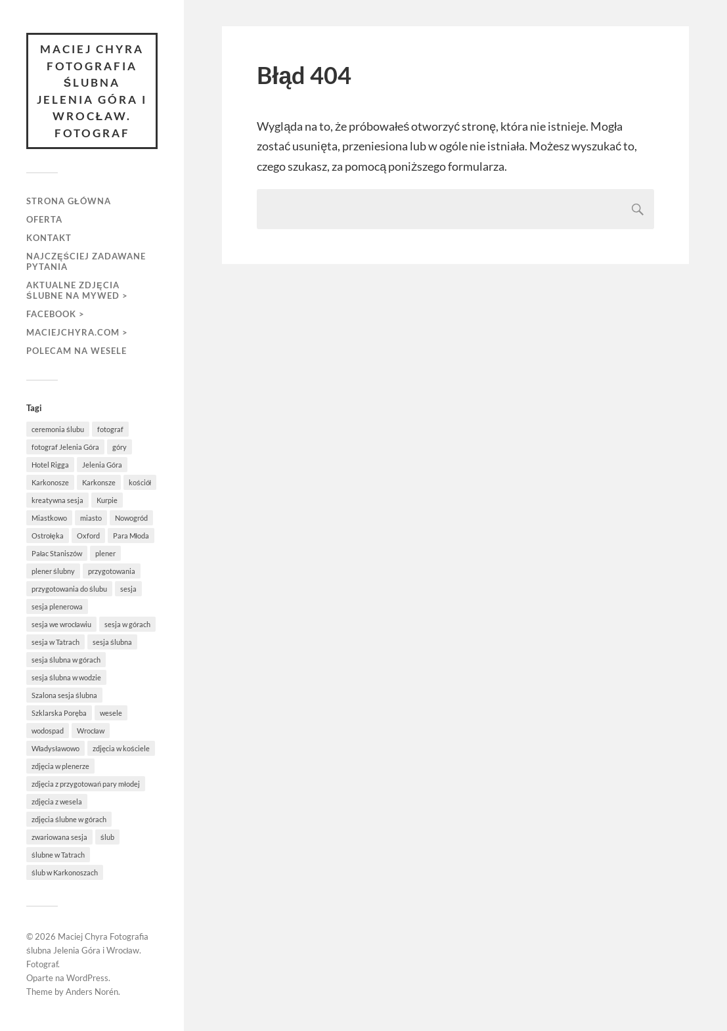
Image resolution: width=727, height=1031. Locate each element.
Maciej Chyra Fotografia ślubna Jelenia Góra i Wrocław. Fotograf (92, 91)
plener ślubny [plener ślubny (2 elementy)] (53, 571)
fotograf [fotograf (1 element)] (110, 429)
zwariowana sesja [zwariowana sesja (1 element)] (59, 837)
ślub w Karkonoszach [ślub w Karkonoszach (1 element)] (65, 872)
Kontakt (49, 237)
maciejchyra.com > (77, 332)
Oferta (44, 219)
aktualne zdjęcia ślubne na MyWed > (77, 290)
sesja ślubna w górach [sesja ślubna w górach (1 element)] (66, 659)
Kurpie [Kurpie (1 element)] (107, 500)
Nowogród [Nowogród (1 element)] (131, 518)
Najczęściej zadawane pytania (86, 261)
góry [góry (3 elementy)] (119, 447)
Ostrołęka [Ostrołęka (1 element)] (48, 535)
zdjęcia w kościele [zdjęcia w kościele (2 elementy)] (121, 748)
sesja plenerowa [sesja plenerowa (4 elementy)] (57, 606)
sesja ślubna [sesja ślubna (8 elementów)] (112, 642)
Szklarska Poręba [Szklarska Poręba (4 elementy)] (59, 713)
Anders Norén (92, 991)
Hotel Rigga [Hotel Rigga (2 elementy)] (50, 464)
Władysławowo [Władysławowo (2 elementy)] (55, 748)
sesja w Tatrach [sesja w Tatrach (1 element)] (55, 642)
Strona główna (68, 201)
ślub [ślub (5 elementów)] (107, 837)
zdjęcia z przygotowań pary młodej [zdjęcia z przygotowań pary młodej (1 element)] (86, 783)
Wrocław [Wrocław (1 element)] (90, 730)
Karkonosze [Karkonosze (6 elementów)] (50, 482)
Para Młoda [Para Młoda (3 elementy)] (131, 535)
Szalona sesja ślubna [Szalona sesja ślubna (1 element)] (64, 695)
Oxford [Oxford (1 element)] (88, 535)
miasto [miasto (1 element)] (91, 518)
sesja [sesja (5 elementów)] (128, 588)
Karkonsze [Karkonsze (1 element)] (99, 482)
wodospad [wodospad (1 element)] (48, 730)
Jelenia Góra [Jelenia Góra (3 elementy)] (102, 464)
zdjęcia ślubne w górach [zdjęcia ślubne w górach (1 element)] (69, 819)
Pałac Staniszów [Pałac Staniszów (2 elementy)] (57, 553)
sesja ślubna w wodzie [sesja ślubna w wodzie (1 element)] (66, 677)
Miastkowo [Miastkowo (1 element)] (49, 518)
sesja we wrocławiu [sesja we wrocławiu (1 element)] (61, 624)
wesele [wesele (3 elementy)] (111, 713)
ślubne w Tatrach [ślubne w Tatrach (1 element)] (58, 854)
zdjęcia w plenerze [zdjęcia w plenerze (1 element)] (60, 766)
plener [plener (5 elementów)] (105, 553)
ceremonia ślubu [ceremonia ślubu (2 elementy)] (58, 429)
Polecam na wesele (76, 350)
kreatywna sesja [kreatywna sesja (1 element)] (57, 500)
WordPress (87, 978)
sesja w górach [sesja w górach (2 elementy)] (127, 624)
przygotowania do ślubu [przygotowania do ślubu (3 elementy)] (69, 588)
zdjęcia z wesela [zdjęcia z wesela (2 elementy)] (57, 801)
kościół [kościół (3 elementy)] (140, 482)
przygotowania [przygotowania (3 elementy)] (111, 571)
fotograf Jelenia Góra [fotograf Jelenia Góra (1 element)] (65, 447)
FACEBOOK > (55, 314)
